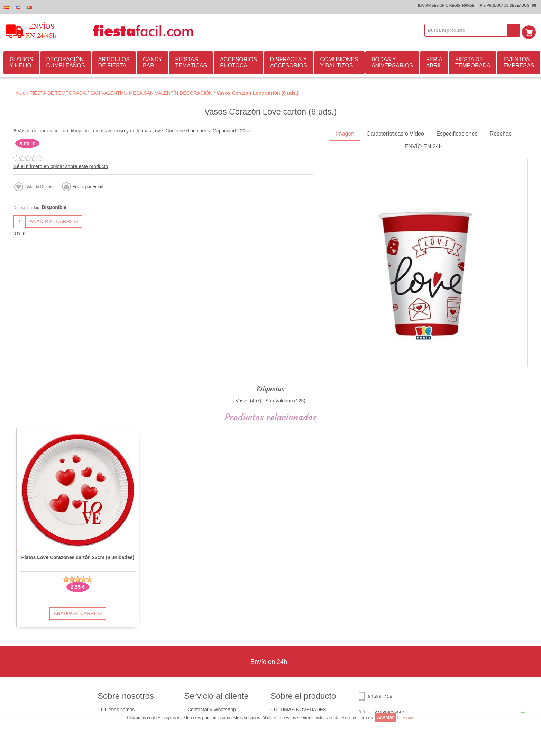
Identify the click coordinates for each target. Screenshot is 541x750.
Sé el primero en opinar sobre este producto (60, 165)
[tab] (345, 133)
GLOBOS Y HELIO (21, 61)
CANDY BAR (152, 61)
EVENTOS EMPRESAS (518, 61)
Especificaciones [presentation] (456, 133)
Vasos (242, 399)
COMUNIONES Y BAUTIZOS (339, 61)
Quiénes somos (118, 708)
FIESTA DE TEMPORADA (472, 61)
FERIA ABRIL (434, 61)
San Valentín (279, 399)
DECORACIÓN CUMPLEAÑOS (65, 61)
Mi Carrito (531, 30)
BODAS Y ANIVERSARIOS (392, 61)
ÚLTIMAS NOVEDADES (300, 708)
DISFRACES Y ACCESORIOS (288, 61)
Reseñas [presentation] (501, 133)
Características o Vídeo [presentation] (395, 133)
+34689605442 (388, 711)
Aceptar (385, 717)
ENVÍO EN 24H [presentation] (424, 145)
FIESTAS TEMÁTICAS (191, 61)
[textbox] (468, 30)
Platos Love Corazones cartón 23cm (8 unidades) (77, 556)
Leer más (405, 717)
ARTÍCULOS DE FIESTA (114, 61)
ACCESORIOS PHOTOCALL (238, 61)
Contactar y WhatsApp (211, 708)
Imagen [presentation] (345, 133)
